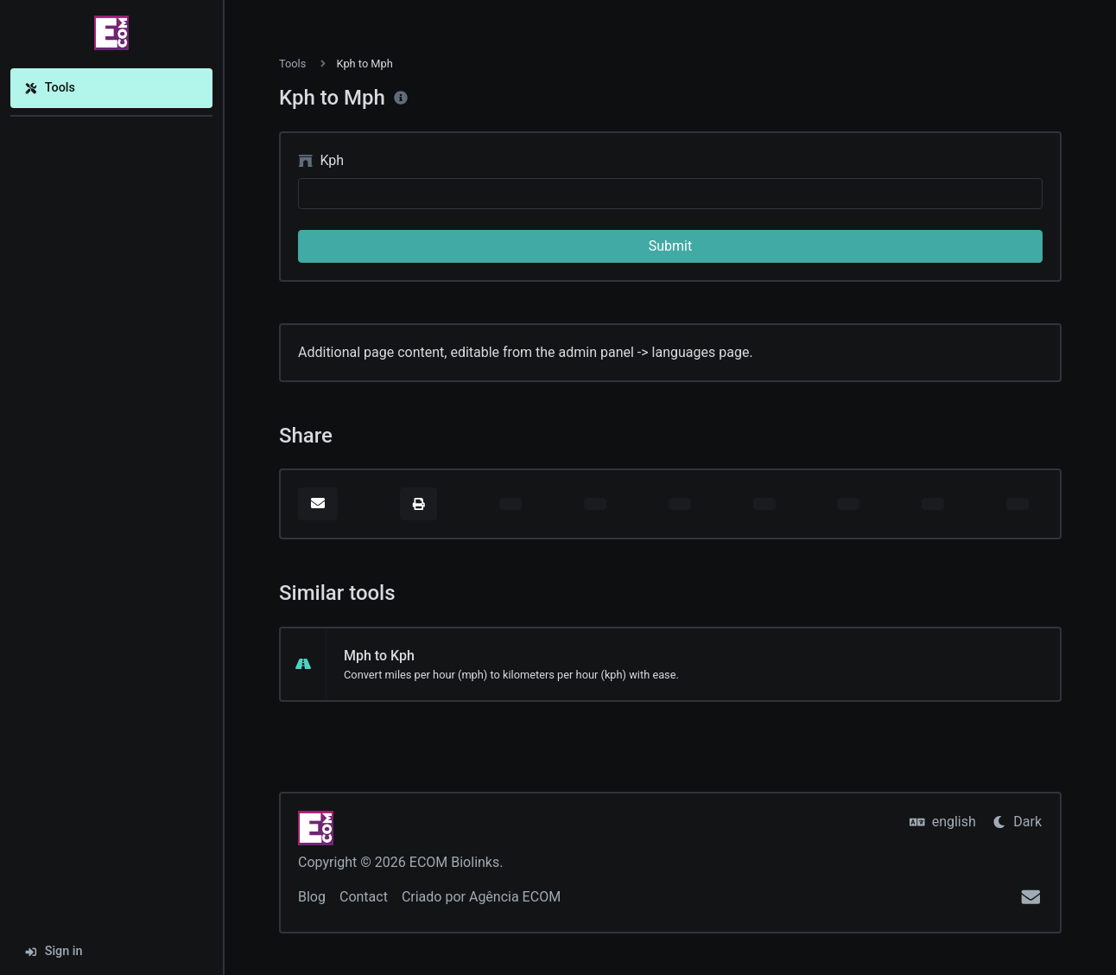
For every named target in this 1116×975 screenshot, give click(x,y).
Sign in (53, 951)
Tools (49, 87)
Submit (670, 246)
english (943, 821)
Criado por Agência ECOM (481, 897)
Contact (363, 897)
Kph (321, 160)
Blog (312, 897)
